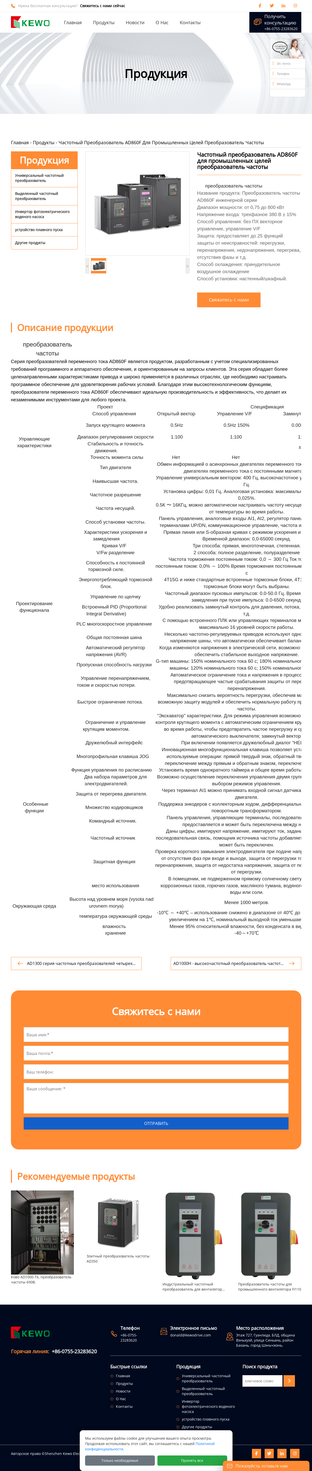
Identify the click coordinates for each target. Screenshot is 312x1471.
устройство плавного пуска (39, 229)
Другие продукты (30, 242)
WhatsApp (282, 83)
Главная (20, 142)
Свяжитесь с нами (229, 300)
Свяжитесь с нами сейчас (102, 5)
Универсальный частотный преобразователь (39, 178)
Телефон (281, 73)
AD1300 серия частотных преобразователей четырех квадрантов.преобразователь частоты (79, 963)
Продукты (44, 142)
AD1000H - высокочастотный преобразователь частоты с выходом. (228, 963)
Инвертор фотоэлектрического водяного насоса (42, 214)
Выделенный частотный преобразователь (36, 196)
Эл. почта (281, 63)
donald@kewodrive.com (190, 1335)
